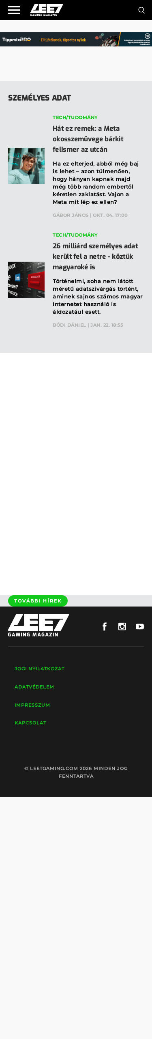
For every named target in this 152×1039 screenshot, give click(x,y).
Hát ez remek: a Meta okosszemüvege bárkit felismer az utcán (88, 139)
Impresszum (32, 705)
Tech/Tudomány (75, 117)
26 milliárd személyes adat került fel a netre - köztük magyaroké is (95, 256)
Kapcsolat (30, 723)
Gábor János (71, 215)
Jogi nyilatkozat (39, 669)
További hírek (38, 601)
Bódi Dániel (69, 325)
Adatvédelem (34, 687)
